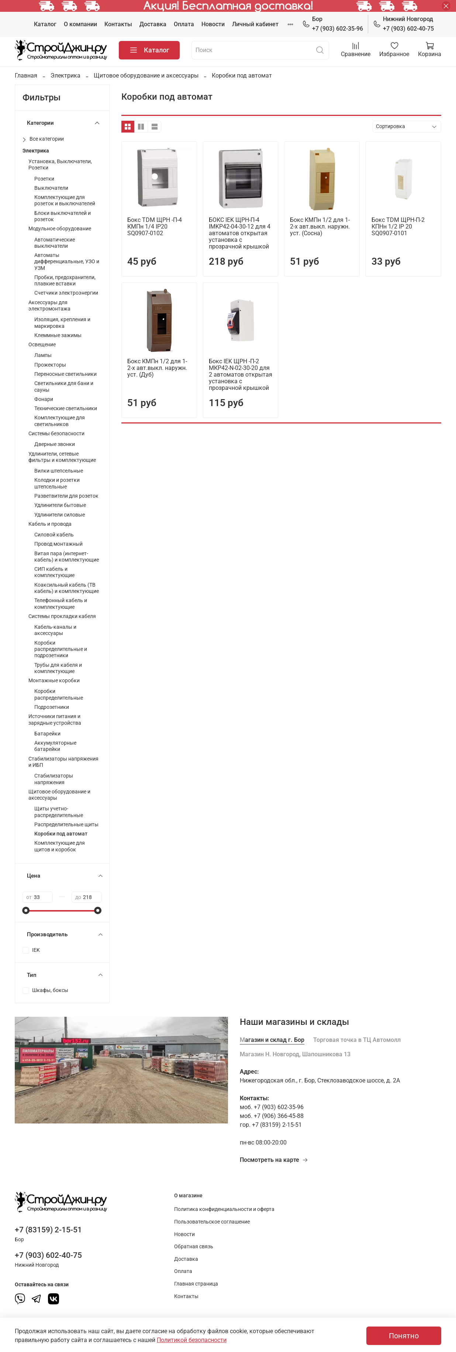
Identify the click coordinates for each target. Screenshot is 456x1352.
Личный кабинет (255, 24)
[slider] (26, 910)
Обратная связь (193, 1246)
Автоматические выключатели (54, 243)
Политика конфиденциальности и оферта (224, 1209)
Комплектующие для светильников (59, 421)
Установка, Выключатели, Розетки (60, 164)
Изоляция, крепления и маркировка (62, 322)
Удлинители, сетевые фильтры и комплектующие (62, 457)
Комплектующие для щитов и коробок (59, 846)
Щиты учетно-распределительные (58, 812)
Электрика (65, 75)
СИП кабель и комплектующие (54, 572)
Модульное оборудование (59, 229)
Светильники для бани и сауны (63, 386)
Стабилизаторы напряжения (53, 779)
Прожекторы (50, 365)
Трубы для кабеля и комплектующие (58, 668)
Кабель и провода (50, 524)
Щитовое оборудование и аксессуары (146, 75)
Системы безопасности (56, 433)
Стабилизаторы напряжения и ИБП (63, 762)
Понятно (404, 1335)
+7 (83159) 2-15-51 (48, 1229)
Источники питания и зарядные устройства (54, 719)
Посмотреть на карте (274, 1159)
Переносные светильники (65, 374)
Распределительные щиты (66, 824)
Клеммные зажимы (58, 335)
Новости (213, 24)
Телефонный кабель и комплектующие (60, 603)
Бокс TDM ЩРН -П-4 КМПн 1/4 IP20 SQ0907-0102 (154, 226)
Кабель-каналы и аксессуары (55, 630)
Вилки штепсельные (58, 471)
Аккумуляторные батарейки (55, 746)
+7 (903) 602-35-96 (332, 23)
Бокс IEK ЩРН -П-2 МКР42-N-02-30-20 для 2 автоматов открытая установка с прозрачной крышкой (240, 374)
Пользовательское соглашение (212, 1222)
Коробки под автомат (60, 834)
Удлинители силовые (59, 515)
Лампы (43, 355)
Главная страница (196, 1284)
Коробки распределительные (58, 694)
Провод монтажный (58, 544)
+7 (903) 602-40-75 (403, 23)
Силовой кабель (54, 535)
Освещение (42, 345)
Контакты (118, 24)
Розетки (44, 179)
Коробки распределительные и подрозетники (60, 649)
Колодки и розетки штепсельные (57, 483)
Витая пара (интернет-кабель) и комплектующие (66, 556)
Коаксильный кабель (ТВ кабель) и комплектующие (66, 588)
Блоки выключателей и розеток (62, 216)
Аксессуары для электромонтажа (49, 305)
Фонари (43, 399)
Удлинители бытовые (60, 505)
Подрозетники (51, 707)
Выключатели (51, 188)
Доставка (152, 24)
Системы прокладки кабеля (62, 616)
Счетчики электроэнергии (66, 293)
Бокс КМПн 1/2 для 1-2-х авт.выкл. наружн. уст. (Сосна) (320, 226)
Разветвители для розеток (66, 496)
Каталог (45, 24)
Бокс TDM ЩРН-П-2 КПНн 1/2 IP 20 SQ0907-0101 (398, 226)
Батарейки (47, 734)
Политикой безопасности (192, 1340)
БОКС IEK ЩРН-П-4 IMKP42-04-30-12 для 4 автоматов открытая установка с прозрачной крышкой (239, 233)
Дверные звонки (54, 444)
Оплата (184, 24)
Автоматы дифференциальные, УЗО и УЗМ (66, 261)
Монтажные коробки (54, 680)
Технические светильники (65, 408)
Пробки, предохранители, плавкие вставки (65, 280)
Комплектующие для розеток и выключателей (64, 200)
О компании (80, 24)
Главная (26, 75)
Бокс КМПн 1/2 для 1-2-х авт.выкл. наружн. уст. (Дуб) (157, 368)
